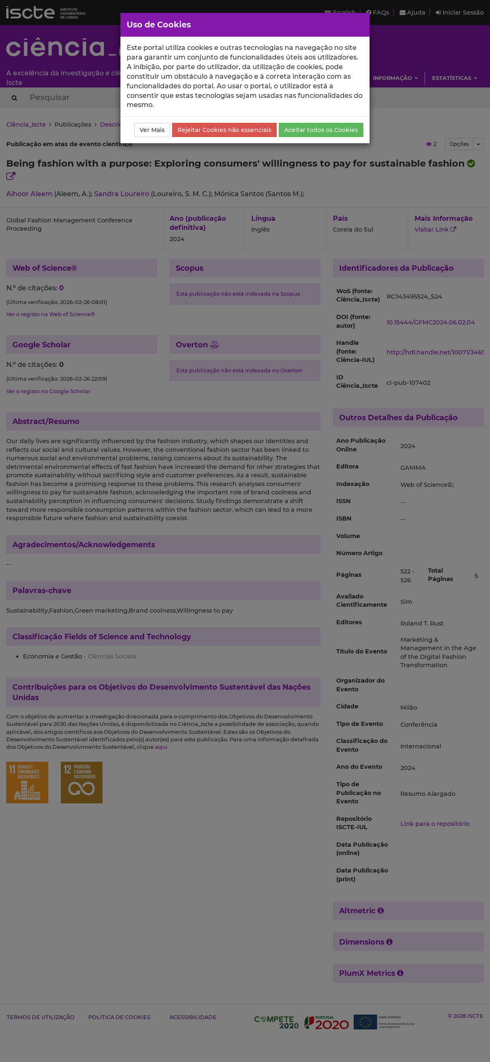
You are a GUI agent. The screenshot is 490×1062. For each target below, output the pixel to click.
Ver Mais (152, 130)
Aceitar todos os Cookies (321, 130)
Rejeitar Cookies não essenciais (224, 130)
